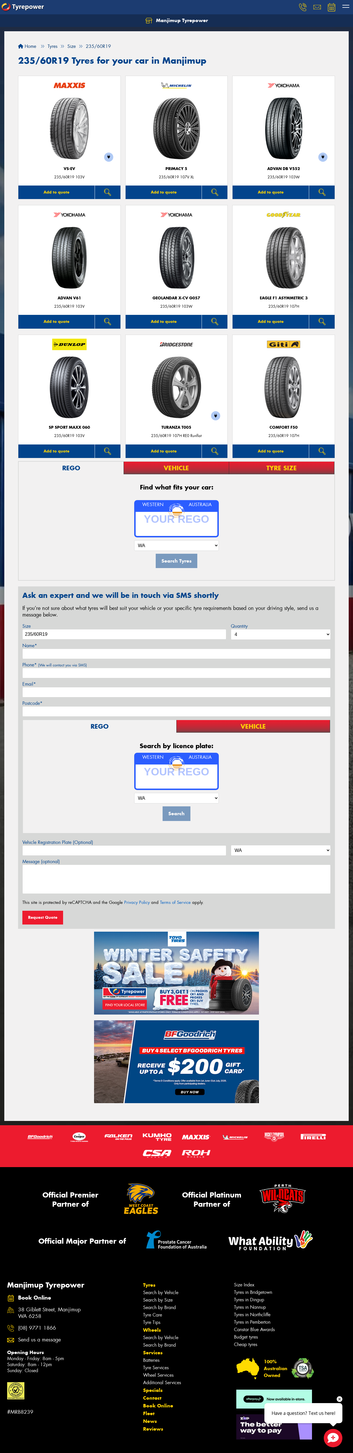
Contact (152, 1398)
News (150, 1421)
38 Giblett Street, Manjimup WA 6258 (49, 1313)
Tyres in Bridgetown (253, 1292)
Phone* (54, 665)
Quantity (239, 626)
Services (153, 1352)
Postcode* (32, 703)
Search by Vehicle (160, 1293)
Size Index (244, 1285)
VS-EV (69, 168)
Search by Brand (159, 1307)
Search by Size (158, 1300)
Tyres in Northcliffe (252, 1315)
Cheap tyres (245, 1344)
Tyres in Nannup (250, 1307)
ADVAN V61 (69, 298)
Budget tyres (246, 1337)
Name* (29, 646)
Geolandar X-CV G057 (176, 298)
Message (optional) (41, 862)
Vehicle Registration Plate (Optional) (57, 842)
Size (26, 626)
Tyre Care (152, 1315)
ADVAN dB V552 (283, 168)
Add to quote (56, 192)
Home (27, 46)
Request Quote (42, 917)
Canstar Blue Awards (254, 1330)
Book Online (158, 1406)
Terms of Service (175, 902)
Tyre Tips (151, 1322)
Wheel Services (158, 1375)
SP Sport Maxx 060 (69, 427)
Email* (29, 684)
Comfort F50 (284, 427)
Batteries (151, 1360)
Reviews (153, 1429)
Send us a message (39, 1340)
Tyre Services (156, 1368)
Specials (153, 1390)
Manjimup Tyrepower (176, 20)
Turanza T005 (176, 427)
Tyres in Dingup (249, 1300)
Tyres (149, 1285)
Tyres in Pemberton (252, 1322)
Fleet (149, 1413)
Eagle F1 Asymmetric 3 (284, 298)
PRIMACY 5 (176, 168)
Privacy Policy (137, 902)
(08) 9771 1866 (37, 1328)
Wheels (152, 1330)
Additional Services (162, 1383)
